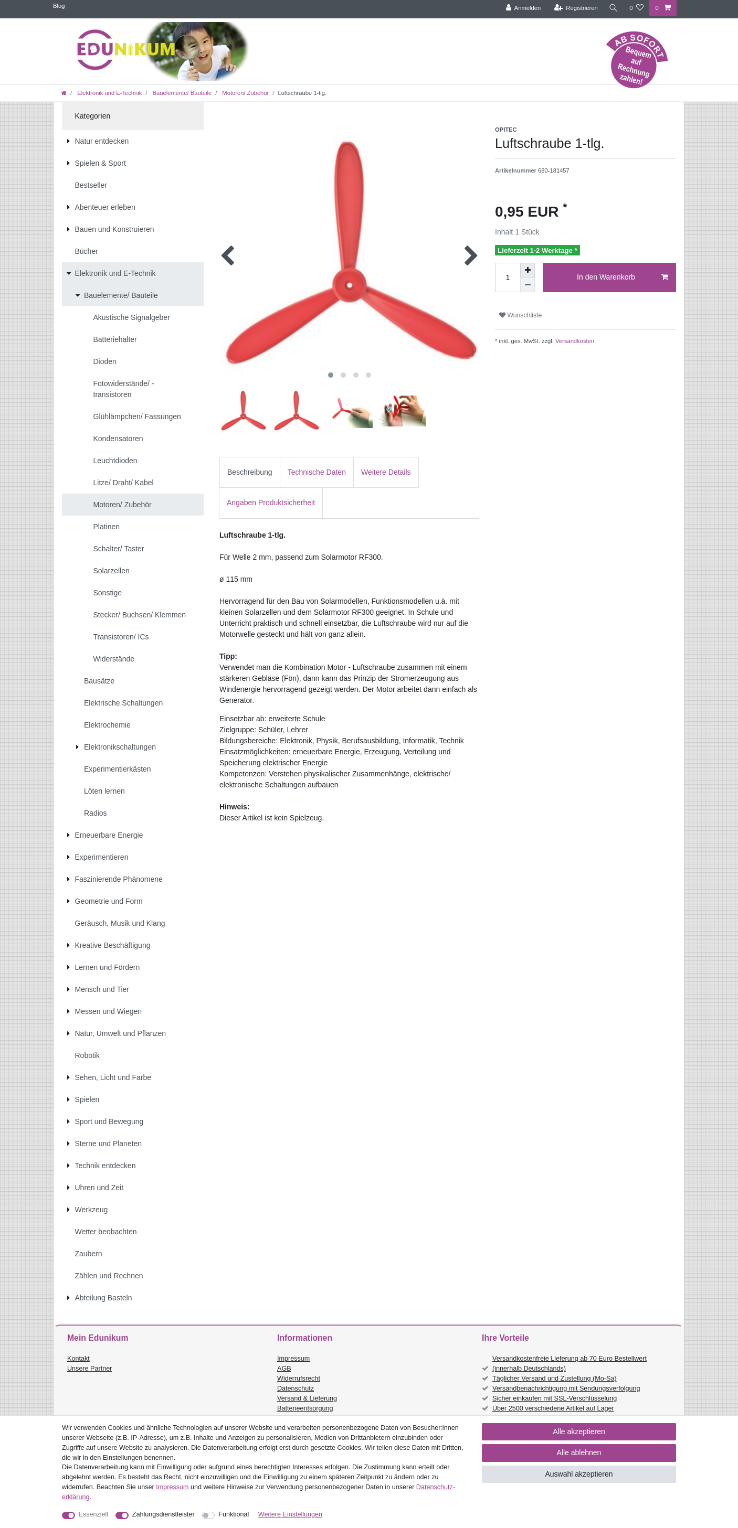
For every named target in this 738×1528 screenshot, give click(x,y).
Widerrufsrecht (298, 1378)
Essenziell (94, 1514)
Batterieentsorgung (305, 1408)
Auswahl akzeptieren (579, 1474)
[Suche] (613, 8)
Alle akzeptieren (579, 1431)
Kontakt (78, 1358)
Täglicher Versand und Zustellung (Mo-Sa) (554, 1378)
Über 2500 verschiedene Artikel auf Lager (553, 1408)
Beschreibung (249, 472)
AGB (284, 1368)
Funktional (233, 1514)
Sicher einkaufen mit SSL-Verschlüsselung (554, 1398)
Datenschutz (295, 1388)
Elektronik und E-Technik (109, 93)
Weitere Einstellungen (290, 1514)
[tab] (249, 472)
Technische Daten (317, 472)
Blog (59, 6)
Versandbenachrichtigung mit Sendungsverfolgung (566, 1388)
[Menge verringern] (527, 284)
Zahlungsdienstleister (163, 1514)
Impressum (293, 1358)
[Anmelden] (522, 8)
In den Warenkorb (622, 277)
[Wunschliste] (636, 8)
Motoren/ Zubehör (244, 93)
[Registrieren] (575, 8)
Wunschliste (520, 315)
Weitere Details (386, 472)
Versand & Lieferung (307, 1398)
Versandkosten (574, 341)
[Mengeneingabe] (507, 277)
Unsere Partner (89, 1368)
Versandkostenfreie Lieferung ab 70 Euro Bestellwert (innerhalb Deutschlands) (569, 1363)
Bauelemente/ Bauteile (181, 93)
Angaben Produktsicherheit (271, 502)
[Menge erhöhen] (527, 270)
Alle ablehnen (579, 1452)
